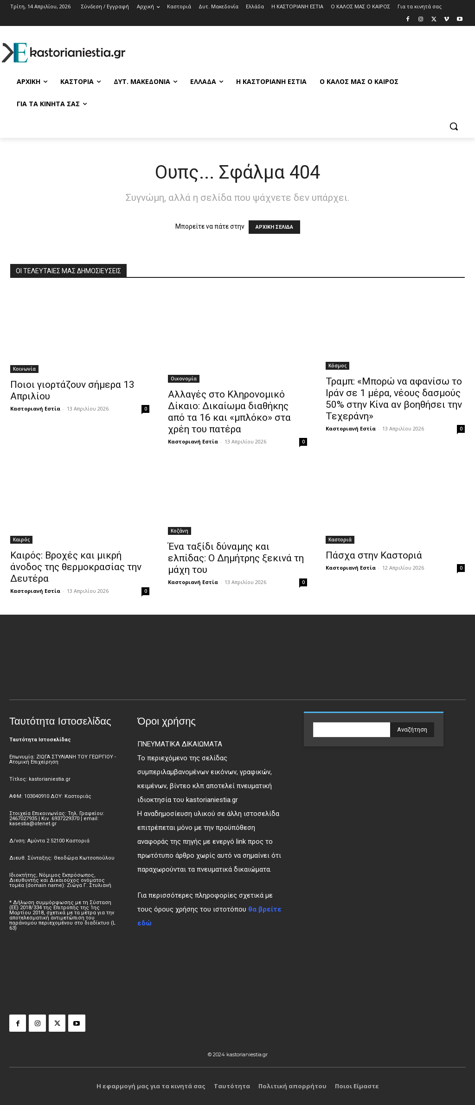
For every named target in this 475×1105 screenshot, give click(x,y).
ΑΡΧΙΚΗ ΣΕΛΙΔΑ (274, 227)
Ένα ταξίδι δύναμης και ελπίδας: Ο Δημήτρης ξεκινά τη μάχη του (236, 558)
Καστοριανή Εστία (35, 408)
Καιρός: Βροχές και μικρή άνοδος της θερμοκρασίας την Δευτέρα (75, 567)
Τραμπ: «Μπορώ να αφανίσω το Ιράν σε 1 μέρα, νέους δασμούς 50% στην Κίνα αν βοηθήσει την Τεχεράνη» (394, 399)
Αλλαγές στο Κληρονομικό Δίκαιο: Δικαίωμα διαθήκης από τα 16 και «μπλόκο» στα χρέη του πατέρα (229, 412)
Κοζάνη (179, 530)
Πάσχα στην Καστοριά (374, 555)
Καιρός (21, 539)
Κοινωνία (24, 369)
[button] (454, 126)
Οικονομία (184, 378)
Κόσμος (337, 365)
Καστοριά (340, 539)
